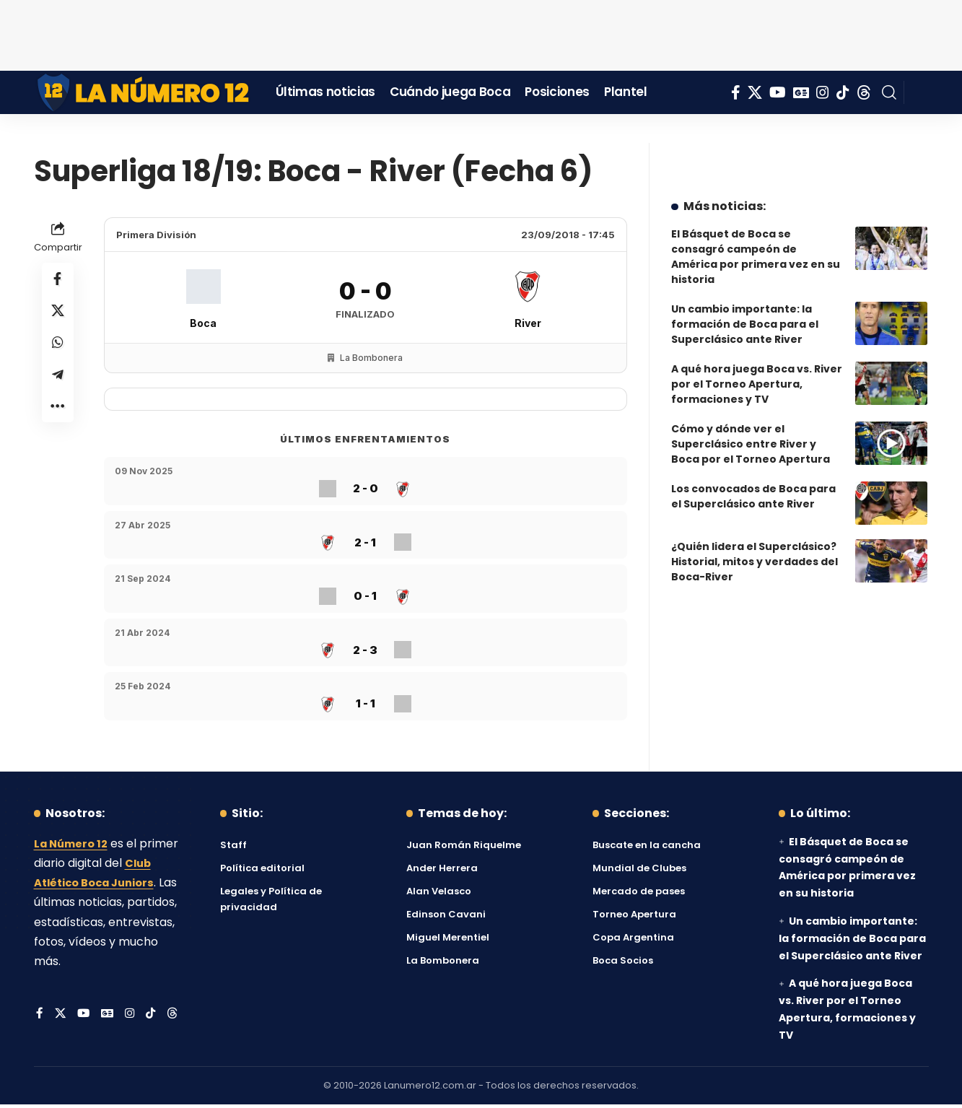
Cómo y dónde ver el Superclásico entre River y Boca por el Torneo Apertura (750, 415)
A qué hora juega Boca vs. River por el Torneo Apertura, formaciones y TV (756, 355)
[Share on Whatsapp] (57, 349)
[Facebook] (735, 92)
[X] (755, 92)
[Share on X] (57, 314)
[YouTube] (778, 92)
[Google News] (801, 92)
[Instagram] (823, 92)
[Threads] (864, 92)
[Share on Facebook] (57, 280)
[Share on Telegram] (57, 384)
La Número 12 (73, 847)
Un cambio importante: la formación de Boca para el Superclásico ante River (744, 295)
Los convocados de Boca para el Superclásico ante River (753, 467)
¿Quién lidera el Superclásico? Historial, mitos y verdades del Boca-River (754, 532)
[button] (889, 92)
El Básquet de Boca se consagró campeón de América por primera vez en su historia (755, 228)
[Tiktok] (843, 92)
